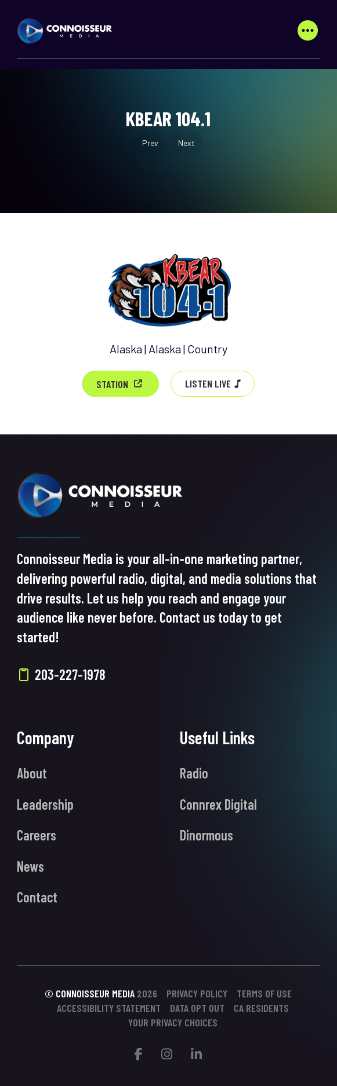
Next (186, 143)
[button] (308, 31)
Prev (150, 143)
